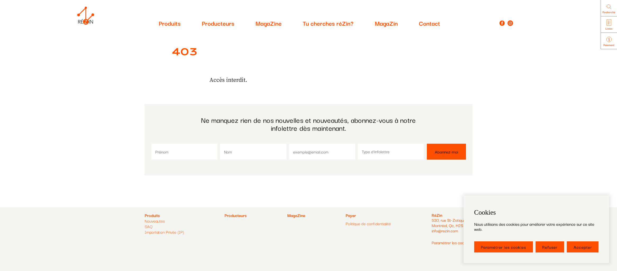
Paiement (609, 42)
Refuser (549, 247)
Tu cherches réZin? (328, 23)
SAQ (149, 226)
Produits (170, 23)
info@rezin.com (445, 230)
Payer (351, 215)
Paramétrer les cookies (503, 247)
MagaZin (386, 23)
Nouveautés (155, 221)
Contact (429, 23)
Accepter (583, 247)
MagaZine (268, 23)
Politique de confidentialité (368, 223)
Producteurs (218, 23)
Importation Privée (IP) (164, 232)
